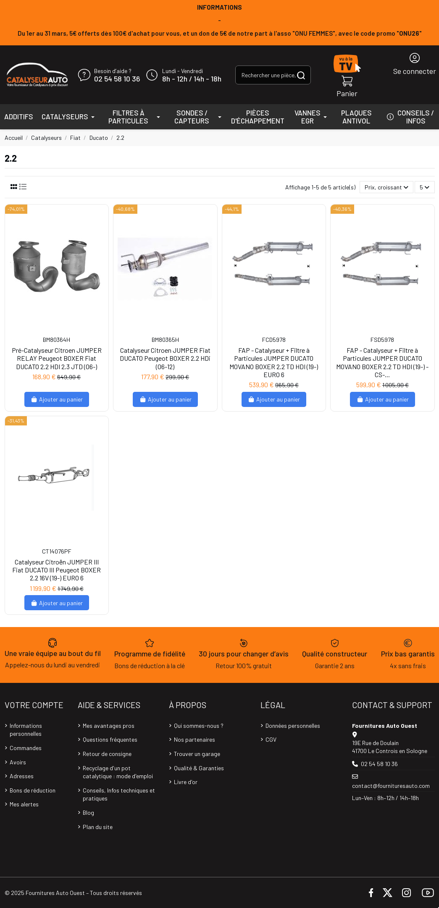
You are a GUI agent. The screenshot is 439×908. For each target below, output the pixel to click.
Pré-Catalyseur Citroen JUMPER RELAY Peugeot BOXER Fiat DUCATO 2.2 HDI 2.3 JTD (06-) (57, 358)
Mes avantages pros (108, 725)
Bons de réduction (32, 790)
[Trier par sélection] (386, 187)
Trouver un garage (197, 753)
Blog (88, 812)
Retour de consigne (107, 753)
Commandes (26, 747)
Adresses (22, 775)
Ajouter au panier (57, 399)
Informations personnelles (26, 729)
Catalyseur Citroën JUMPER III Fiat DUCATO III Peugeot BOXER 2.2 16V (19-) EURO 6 (56, 570)
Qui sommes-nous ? (198, 725)
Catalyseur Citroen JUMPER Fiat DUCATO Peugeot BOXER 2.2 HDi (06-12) (165, 358)
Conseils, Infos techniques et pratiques (119, 794)
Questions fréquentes (110, 739)
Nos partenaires (194, 739)
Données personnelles (293, 725)
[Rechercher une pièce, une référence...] (301, 75)
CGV (271, 739)
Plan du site (98, 826)
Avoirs (18, 762)
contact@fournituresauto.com (391, 785)
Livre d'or (185, 781)
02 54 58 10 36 (117, 79)
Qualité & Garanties (199, 768)
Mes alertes (24, 804)
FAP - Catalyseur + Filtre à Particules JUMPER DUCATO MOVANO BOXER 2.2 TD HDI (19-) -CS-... (382, 362)
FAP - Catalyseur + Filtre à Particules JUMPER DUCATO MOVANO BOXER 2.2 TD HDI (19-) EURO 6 (273, 362)
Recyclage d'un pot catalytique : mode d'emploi (118, 772)
